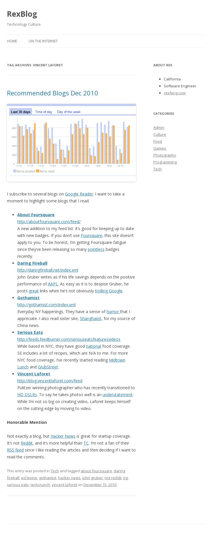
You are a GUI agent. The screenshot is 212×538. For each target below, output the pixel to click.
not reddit (113, 477)
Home (12, 41)
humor (113, 311)
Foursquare (91, 235)
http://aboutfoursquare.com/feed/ (49, 221)
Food (157, 141)
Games (159, 148)
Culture (159, 134)
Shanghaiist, (91, 318)
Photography (164, 155)
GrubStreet (48, 367)
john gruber (92, 477)
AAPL (53, 284)
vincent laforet (64, 484)
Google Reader (79, 194)
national (93, 346)
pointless (96, 249)
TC (86, 443)
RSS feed (15, 450)
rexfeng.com (175, 92)
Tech (55, 470)
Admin (158, 127)
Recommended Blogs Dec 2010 (52, 93)
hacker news (69, 477)
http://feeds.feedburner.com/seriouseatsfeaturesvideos (68, 339)
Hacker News (63, 436)
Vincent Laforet (33, 374)
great (34, 291)
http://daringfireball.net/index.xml (47, 270)
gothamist (47, 477)
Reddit (27, 443)
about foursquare (96, 470)
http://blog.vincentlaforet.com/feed (49, 380)
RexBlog (22, 14)
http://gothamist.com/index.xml (46, 304)
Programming (165, 162)
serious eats (18, 484)
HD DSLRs (27, 394)
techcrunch (40, 484)
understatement (118, 394)
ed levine (29, 477)
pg (125, 477)
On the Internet (43, 41)
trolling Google (108, 291)
